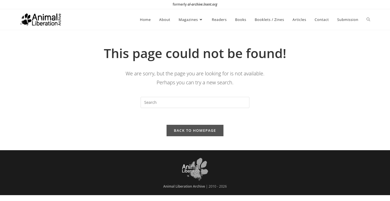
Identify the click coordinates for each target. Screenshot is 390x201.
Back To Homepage (195, 130)
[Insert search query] (195, 102)
